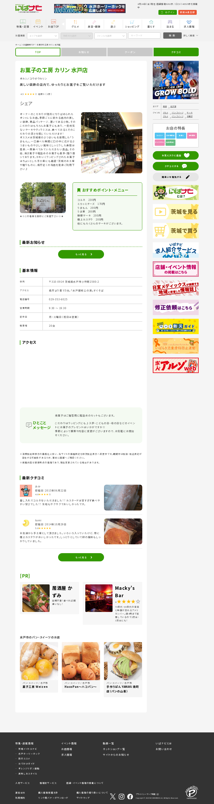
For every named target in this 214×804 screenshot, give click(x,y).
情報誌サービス (48, 782)
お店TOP (53, 26)
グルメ (75, 26)
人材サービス (22, 782)
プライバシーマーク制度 (146, 794)
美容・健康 (94, 26)
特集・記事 (22, 26)
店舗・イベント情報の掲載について (84, 782)
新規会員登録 (172, 12)
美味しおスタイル (27, 773)
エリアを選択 (35, 35)
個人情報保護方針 (48, 792)
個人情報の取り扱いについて (92, 792)
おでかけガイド (26, 763)
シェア (26, 103)
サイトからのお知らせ (116, 755)
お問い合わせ (164, 749)
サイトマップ (83, 797)
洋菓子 (189, 116)
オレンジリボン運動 (28, 768)
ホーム (18, 44)
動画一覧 (108, 743)
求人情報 (189, 26)
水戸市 (173, 106)
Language (191, 12)
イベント (38, 26)
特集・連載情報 (24, 743)
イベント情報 (69, 743)
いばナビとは (164, 743)
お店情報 (66, 749)
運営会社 (20, 792)
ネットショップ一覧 (114, 749)
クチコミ (176, 52)
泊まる (170, 26)
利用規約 (20, 797)
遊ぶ (113, 26)
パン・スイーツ (177, 112)
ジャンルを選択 (104, 35)
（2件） (48, 93)
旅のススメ (24, 758)
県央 (165, 106)
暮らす (151, 26)
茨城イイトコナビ (27, 748)
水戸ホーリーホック (29, 753)
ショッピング (132, 26)
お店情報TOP (29, 44)
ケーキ (189, 112)
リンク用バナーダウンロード (53, 797)
